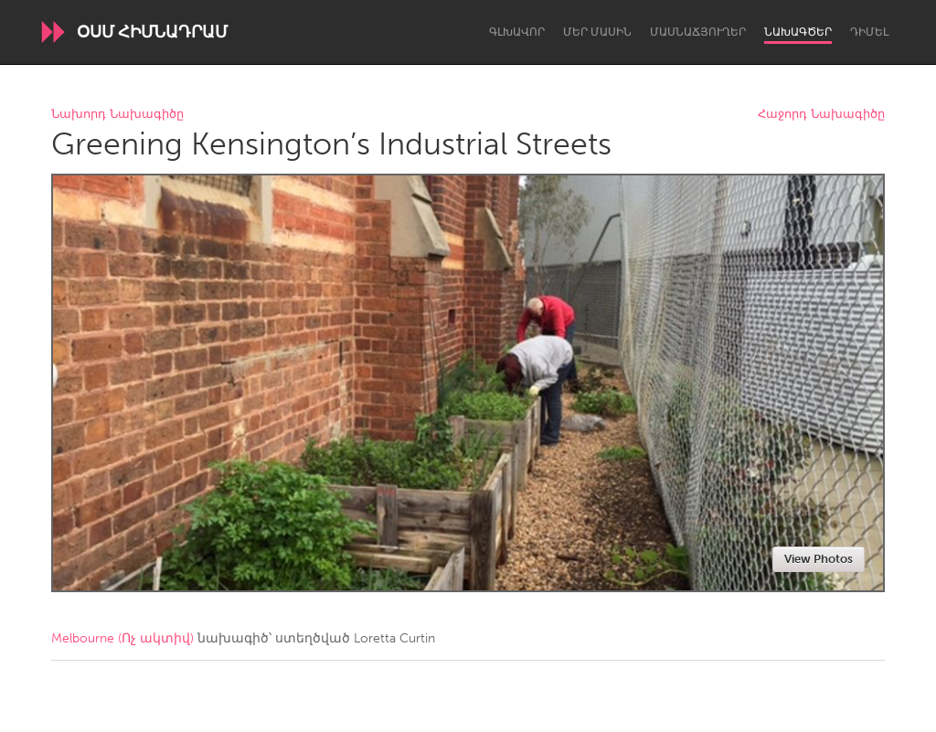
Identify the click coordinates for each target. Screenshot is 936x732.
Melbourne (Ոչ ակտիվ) (122, 638)
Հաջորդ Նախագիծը (821, 115)
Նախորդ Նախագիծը (117, 115)
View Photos (818, 559)
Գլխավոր (517, 32)
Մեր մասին (597, 32)
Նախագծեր (798, 32)
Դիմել (869, 32)
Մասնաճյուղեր (698, 32)
